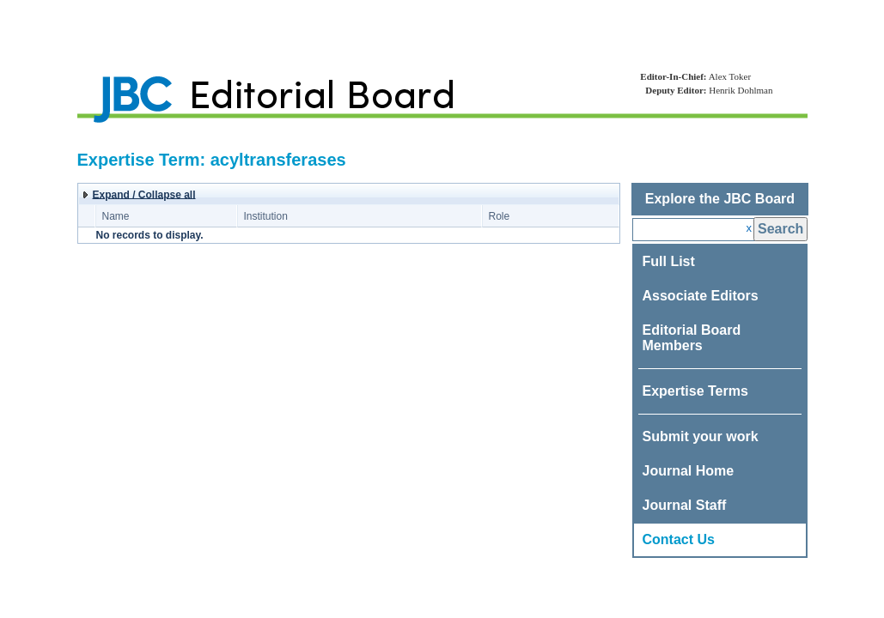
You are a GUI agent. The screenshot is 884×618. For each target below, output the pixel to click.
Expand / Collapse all (144, 195)
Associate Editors (701, 295)
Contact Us (679, 539)
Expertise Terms (695, 391)
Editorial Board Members (692, 338)
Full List (669, 261)
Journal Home (689, 471)
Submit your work (701, 436)
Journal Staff (685, 505)
